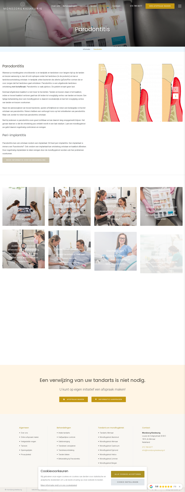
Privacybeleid (26, 455)
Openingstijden (26, 450)
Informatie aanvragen (110, 399)
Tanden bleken (64, 455)
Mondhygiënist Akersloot (109, 437)
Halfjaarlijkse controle (67, 437)
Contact (116, 6)
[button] (175, 89)
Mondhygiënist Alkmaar (109, 442)
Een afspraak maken (160, 6)
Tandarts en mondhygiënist (111, 427)
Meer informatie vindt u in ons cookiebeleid (59, 485)
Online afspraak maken (30, 437)
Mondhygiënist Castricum (109, 446)
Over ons (55, 6)
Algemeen (24, 427)
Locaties (84, 6)
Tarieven (24, 446)
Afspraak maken (75, 399)
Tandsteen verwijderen (67, 446)
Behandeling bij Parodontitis (69, 459)
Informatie (104, 6)
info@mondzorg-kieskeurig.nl (153, 450)
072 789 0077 (147, 447)
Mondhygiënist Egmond (109, 450)
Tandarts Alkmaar (107, 433)
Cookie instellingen (127, 482)
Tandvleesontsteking (66, 450)
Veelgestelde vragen (28, 442)
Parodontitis (98, 49)
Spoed (94, 6)
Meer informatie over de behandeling (25, 160)
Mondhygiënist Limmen (109, 459)
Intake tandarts (64, 433)
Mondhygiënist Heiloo (108, 455)
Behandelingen (70, 6)
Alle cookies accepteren (128, 474)
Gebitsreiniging (64, 442)
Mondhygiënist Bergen (108, 463)
